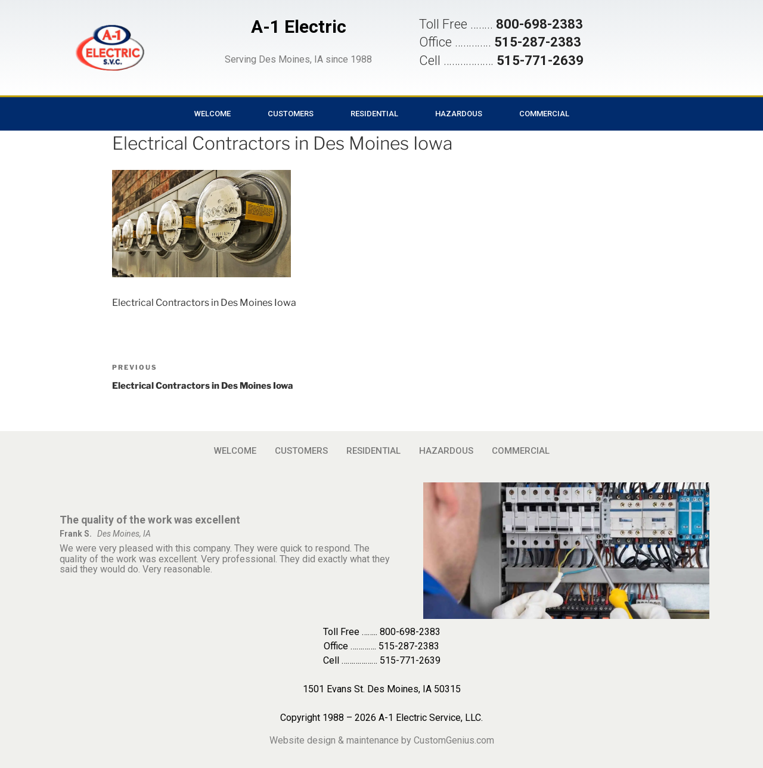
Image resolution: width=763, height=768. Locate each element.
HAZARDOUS (458, 113)
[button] (109, 47)
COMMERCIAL (544, 113)
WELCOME (212, 113)
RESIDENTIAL (374, 113)
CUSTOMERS (291, 113)
